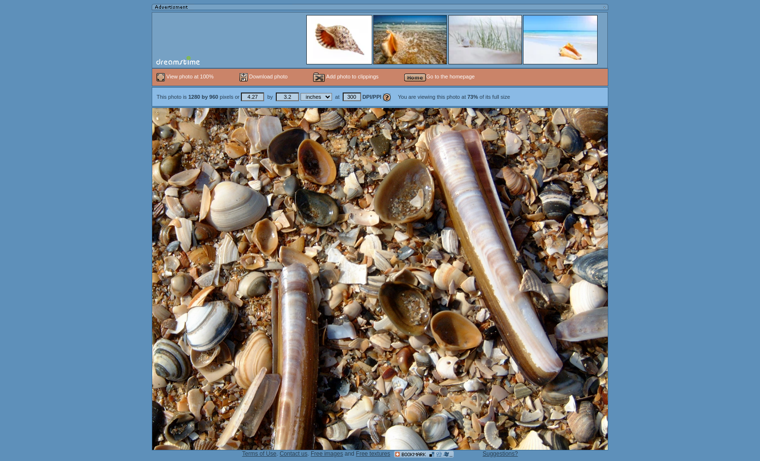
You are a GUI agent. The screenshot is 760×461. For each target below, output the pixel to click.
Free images (327, 453)
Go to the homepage (439, 76)
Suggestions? (500, 453)
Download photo (263, 76)
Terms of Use (259, 453)
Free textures (373, 453)
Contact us (293, 453)
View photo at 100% (186, 76)
